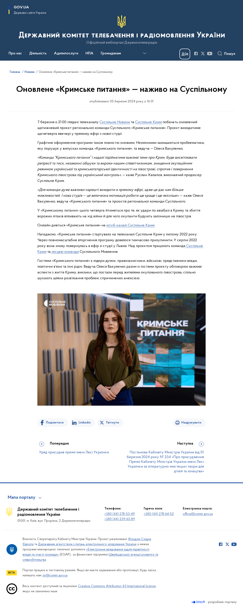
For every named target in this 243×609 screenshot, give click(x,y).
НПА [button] (89, 53)
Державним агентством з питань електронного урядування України (87, 544)
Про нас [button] (15, 53)
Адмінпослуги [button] (66, 53)
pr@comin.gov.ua (55, 575)
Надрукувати (191, 422)
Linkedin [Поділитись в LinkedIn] (85, 422)
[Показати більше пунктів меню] (144, 53)
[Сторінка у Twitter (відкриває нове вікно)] (202, 53)
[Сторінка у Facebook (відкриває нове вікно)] (196, 53)
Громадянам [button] (111, 53)
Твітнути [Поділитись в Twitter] (112, 422)
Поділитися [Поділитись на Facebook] (55, 422)
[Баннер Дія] (184, 54)
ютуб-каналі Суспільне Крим (130, 225)
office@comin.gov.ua (198, 514)
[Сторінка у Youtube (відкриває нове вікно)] (209, 53)
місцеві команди (65, 252)
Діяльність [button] (38, 53)
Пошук (229, 54)
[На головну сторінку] (121, 30)
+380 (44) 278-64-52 (159, 514)
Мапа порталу (21, 497)
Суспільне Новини (114, 122)
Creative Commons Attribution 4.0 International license (117, 586)
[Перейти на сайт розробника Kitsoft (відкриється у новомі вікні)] (199, 602)
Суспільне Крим (148, 122)
